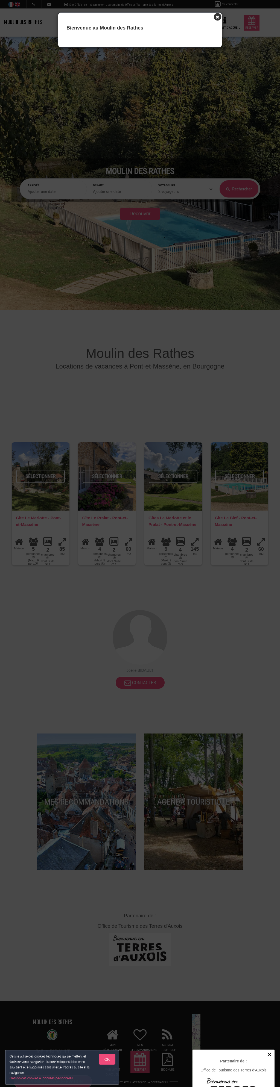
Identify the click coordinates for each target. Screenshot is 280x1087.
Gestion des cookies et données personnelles (41, 1078)
